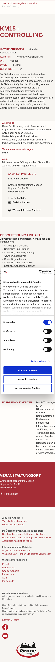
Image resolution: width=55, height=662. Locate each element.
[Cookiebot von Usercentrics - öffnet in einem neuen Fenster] (39, 272)
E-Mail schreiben (21, 202)
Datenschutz (8, 567)
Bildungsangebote (18, 3)
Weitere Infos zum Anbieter (26, 210)
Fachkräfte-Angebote (13, 524)
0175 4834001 (18, 198)
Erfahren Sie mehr (10, 620)
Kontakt (6, 564)
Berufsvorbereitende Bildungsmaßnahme (23, 534)
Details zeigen (38, 361)
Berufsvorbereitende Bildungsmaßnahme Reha (26, 537)
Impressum (8, 574)
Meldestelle (8, 581)
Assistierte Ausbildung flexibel (17, 541)
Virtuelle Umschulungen (14, 521)
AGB (4, 577)
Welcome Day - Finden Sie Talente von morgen (26, 554)
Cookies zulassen (27, 370)
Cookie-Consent (10, 571)
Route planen (11, 494)
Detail (32, 3)
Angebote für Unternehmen (16, 550)
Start (4, 3)
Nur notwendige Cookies (27, 388)
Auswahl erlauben (27, 379)
